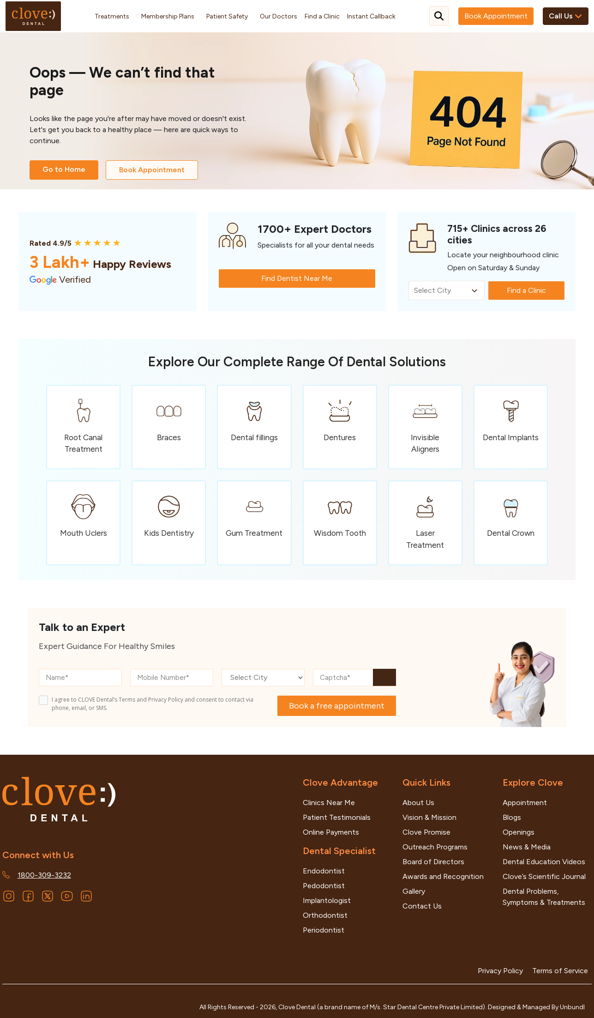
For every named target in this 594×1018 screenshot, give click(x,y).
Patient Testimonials (337, 817)
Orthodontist (325, 915)
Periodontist (323, 930)
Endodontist (324, 871)
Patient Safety (227, 16)
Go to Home (63, 169)
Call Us (565, 16)
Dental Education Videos (544, 861)
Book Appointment (496, 16)
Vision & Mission (429, 817)
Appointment (525, 802)
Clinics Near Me (329, 802)
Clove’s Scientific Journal (544, 876)
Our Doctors (278, 16)
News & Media (527, 846)
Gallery (413, 891)
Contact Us (422, 906)
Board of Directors (433, 861)
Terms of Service (560, 970)
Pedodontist (324, 885)
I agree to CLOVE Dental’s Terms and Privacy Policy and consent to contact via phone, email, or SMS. (152, 704)
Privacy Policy (500, 970)
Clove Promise (426, 832)
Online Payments (331, 832)
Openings (518, 832)
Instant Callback (371, 16)
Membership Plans (167, 16)
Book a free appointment (336, 706)
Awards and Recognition (443, 876)
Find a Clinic (322, 16)
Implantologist (327, 900)
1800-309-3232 (44, 875)
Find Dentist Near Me (296, 278)
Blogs (512, 817)
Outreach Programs (435, 846)
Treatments (112, 16)
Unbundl (572, 1007)
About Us (418, 802)
